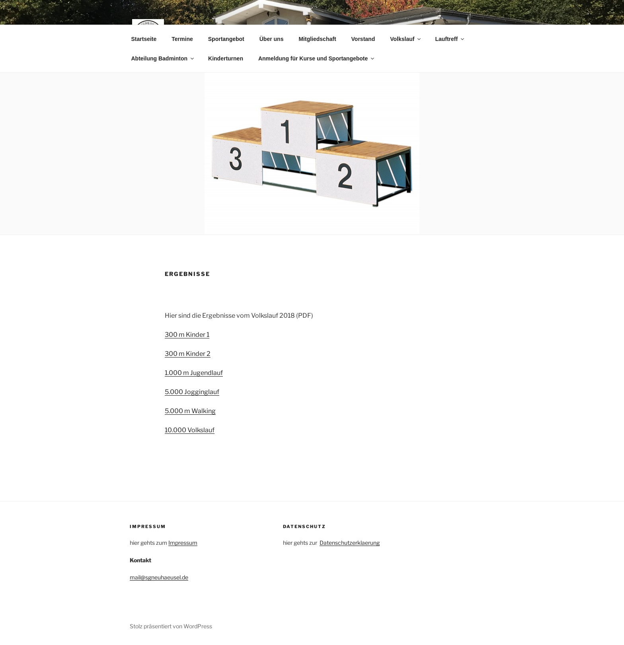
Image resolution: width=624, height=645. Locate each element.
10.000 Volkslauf (189, 430)
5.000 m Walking (190, 411)
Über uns (271, 39)
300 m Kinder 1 (187, 334)
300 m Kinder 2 (188, 353)
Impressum (182, 542)
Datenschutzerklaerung (350, 542)
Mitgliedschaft (317, 39)
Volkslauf (406, 39)
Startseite (144, 39)
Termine (182, 39)
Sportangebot (226, 39)
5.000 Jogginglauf (192, 392)
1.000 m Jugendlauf (194, 373)
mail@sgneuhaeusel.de (159, 577)
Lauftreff (450, 39)
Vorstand (363, 39)
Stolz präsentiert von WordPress (171, 626)
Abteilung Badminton (163, 58)
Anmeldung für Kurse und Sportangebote (316, 58)
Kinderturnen (225, 58)
